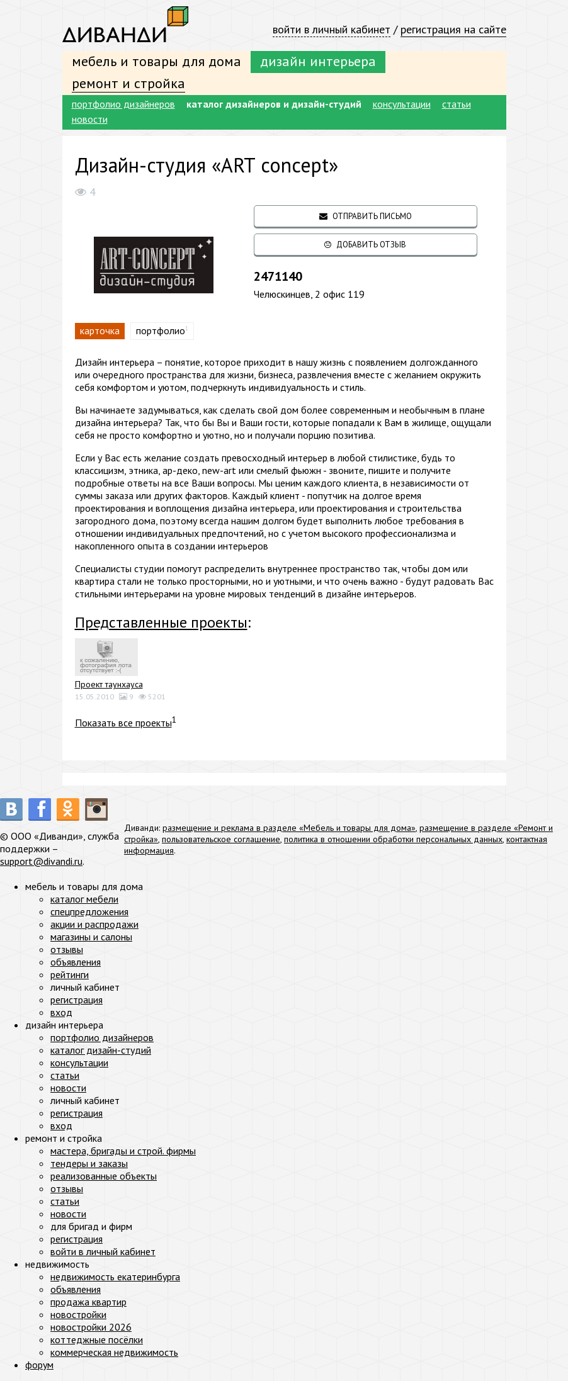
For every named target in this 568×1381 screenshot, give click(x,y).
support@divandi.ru (41, 861)
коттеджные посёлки (96, 1339)
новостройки (78, 1314)
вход (61, 1012)
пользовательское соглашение (221, 839)
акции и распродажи (94, 924)
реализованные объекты (103, 1176)
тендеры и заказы (89, 1163)
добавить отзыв (365, 244)
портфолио (160, 330)
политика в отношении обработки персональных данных (393, 839)
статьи (456, 104)
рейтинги (69, 974)
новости (90, 119)
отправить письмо (365, 216)
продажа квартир (88, 1301)
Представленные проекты (161, 622)
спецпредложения (89, 911)
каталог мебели (84, 899)
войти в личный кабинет (331, 29)
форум (39, 1364)
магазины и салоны (91, 936)
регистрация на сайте (453, 29)
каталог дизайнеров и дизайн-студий (273, 104)
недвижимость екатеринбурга (115, 1276)
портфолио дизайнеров (123, 104)
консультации (402, 104)
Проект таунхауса (109, 684)
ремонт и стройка (128, 83)
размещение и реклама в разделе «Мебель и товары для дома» (289, 827)
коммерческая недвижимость (114, 1352)
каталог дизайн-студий (100, 1050)
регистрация (76, 999)
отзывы (66, 949)
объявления (75, 961)
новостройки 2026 (91, 1327)
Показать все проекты (123, 722)
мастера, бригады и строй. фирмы (123, 1150)
